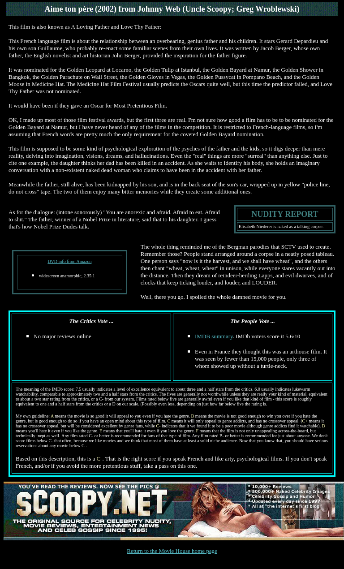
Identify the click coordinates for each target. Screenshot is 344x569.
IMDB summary (214, 336)
